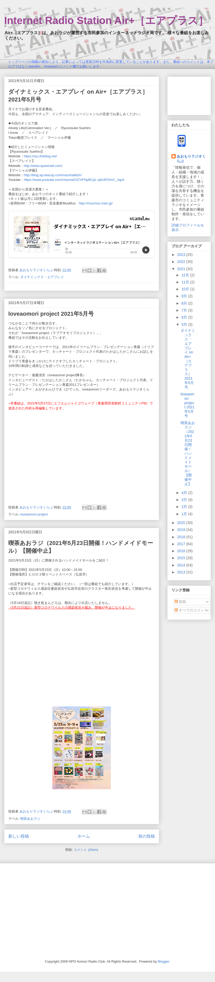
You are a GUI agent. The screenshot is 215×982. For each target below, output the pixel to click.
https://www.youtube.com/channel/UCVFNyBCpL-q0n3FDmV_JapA (74, 180)
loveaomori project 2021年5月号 (51, 314)
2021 (181, 269)
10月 (185, 289)
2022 (181, 262)
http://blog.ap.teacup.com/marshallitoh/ (53, 175)
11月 (185, 282)
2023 (181, 255)
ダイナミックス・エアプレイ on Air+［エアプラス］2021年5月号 (188, 358)
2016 (181, 551)
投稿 (180, 602)
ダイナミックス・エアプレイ (42, 277)
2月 (184, 507)
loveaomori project (34, 514)
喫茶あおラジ (30, 819)
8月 (184, 303)
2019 (181, 530)
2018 (181, 537)
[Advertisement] (189, 95)
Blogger (163, 961)
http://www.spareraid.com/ (43, 166)
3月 (184, 500)
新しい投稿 (18, 836)
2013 (181, 572)
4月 (184, 493)
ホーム (83, 836)
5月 (184, 324)
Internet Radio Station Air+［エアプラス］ (106, 20)
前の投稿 (146, 836)
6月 (184, 317)
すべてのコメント (191, 610)
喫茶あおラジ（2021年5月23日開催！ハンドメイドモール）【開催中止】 (188, 453)
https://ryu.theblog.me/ (40, 156)
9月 (184, 296)
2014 (181, 565)
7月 (184, 310)
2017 (181, 544)
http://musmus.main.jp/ (96, 203)
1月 (184, 514)
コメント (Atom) (86, 850)
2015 (181, 558)
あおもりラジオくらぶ (191, 158)
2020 (181, 523)
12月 (185, 275)
